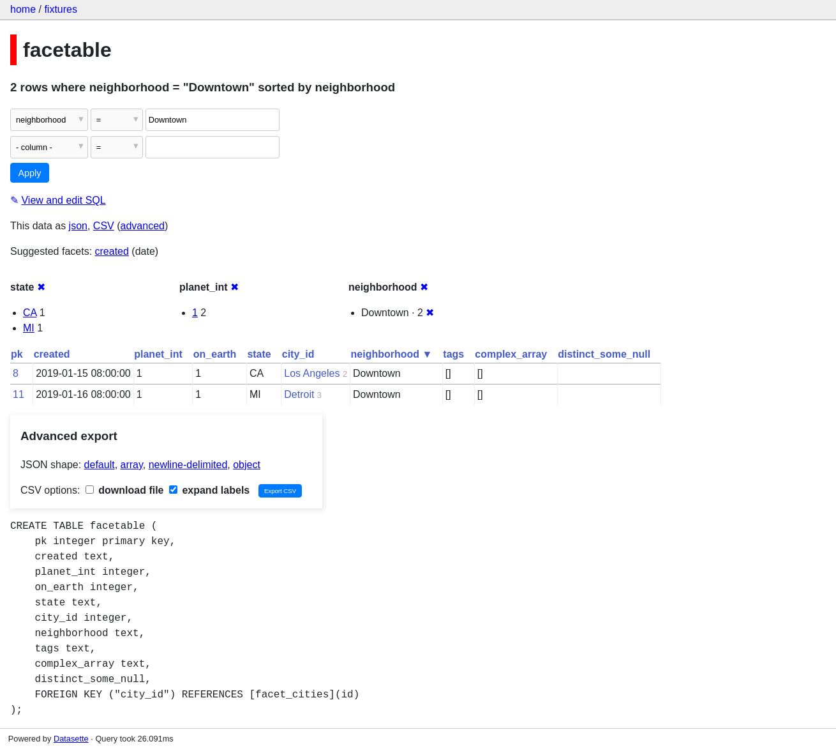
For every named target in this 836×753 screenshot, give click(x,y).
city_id (298, 354)
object (246, 464)
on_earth (215, 354)
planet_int (158, 354)
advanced (143, 225)
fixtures (60, 9)
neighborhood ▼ (392, 354)
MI (28, 328)
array (132, 464)
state (259, 354)
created (112, 251)
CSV (103, 225)
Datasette (71, 738)
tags (453, 354)
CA (29, 312)
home (23, 9)
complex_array (511, 354)
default (99, 464)
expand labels (209, 490)
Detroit (299, 394)
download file (125, 490)
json (78, 225)
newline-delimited (188, 464)
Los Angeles (312, 373)
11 (18, 394)
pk (17, 354)
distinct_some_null (604, 354)
